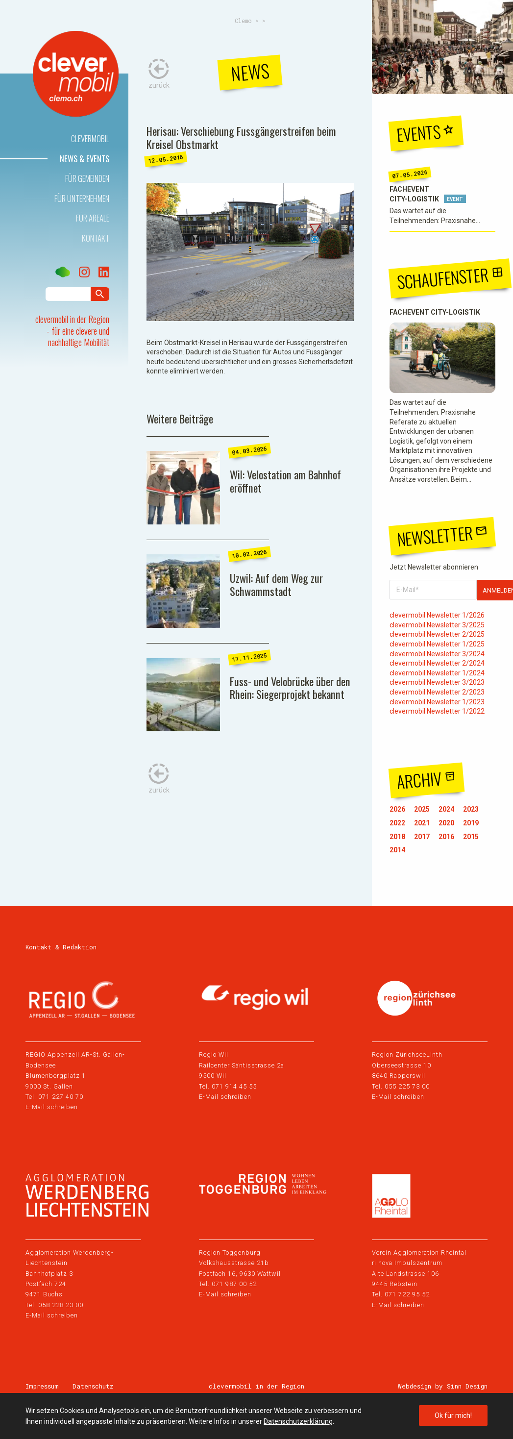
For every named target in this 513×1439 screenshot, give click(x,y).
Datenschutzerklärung (298, 1421)
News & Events (84, 158)
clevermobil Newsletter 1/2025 (437, 644)
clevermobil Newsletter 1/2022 (437, 711)
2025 (422, 809)
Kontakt (95, 238)
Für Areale (92, 218)
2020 (446, 823)
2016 (446, 837)
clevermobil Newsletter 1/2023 (437, 702)
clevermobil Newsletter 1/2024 (437, 673)
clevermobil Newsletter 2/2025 (437, 634)
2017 (422, 837)
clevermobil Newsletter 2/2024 (437, 663)
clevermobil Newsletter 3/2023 (437, 682)
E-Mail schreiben (51, 1107)
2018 (397, 837)
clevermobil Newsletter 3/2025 (437, 625)
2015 (471, 837)
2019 (471, 823)
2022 (397, 823)
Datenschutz (93, 1386)
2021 (422, 823)
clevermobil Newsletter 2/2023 (437, 692)
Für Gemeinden (87, 178)
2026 (397, 809)
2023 (471, 809)
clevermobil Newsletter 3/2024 (437, 654)
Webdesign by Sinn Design (443, 1386)
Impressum (42, 1386)
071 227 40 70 (60, 1096)
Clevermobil (90, 138)
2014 (397, 850)
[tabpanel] (250, 252)
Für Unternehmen (81, 198)
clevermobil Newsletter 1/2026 (437, 615)
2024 (446, 809)
